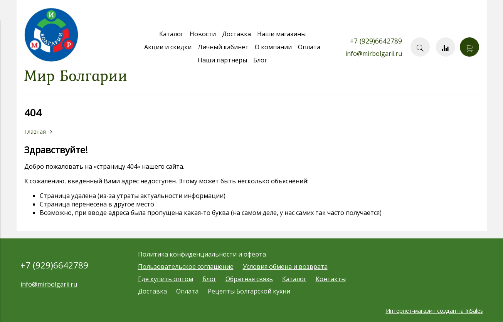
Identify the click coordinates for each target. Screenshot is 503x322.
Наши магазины (281, 34)
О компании (273, 47)
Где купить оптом (165, 279)
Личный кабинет (223, 47)
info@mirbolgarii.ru (373, 53)
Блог (260, 60)
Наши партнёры (222, 60)
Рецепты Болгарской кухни (249, 291)
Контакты (331, 279)
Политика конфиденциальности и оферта (202, 254)
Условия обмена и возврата (285, 266)
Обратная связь (249, 279)
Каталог (171, 34)
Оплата (309, 47)
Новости (203, 34)
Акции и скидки (168, 47)
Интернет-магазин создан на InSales (434, 310)
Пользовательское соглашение (186, 266)
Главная (35, 131)
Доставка (236, 34)
